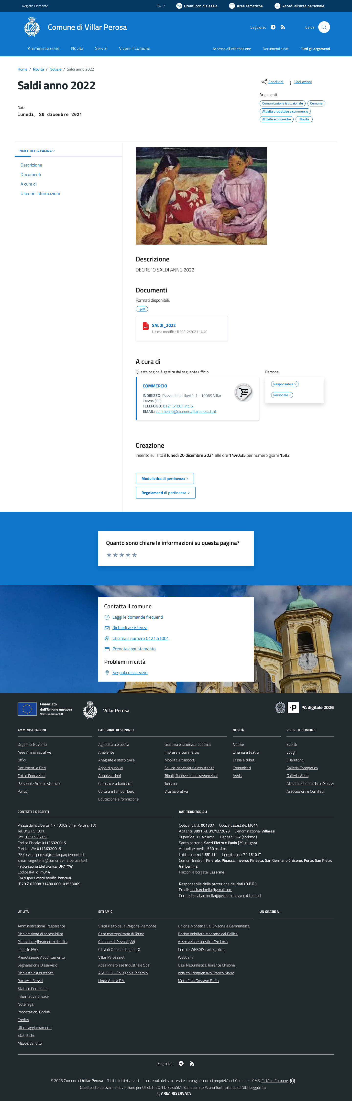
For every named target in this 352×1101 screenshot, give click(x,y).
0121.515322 (36, 837)
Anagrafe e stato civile (116, 760)
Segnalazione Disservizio (37, 965)
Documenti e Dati (32, 768)
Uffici (22, 760)
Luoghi (291, 752)
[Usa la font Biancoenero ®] (196, 6)
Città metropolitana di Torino (121, 934)
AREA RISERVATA (173, 1093)
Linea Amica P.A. (111, 981)
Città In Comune (275, 1080)
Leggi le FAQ (28, 949)
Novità (38, 69)
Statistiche (26, 1035)
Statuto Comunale (32, 988)
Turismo (171, 783)
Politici (23, 791)
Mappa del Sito (30, 1043)
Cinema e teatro (246, 752)
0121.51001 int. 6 (178, 406)
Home (22, 69)
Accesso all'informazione (232, 49)
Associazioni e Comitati (305, 791)
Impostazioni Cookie (34, 1012)
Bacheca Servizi (30, 981)
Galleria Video (297, 776)
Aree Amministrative (34, 752)
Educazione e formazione (118, 799)
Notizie (55, 69)
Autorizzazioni (109, 776)
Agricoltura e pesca (113, 744)
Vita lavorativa (176, 791)
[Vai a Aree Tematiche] (246, 6)
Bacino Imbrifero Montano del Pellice (208, 934)
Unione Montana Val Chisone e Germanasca (214, 926)
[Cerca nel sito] (324, 27)
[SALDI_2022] (146, 326)
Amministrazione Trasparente (41, 926)
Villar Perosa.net (111, 957)
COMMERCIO (155, 386)
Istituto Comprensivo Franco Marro (206, 973)
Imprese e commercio (182, 752)
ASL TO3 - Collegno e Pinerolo (123, 973)
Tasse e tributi (244, 760)
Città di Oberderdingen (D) (119, 949)
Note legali (26, 1004)
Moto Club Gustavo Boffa (198, 981)
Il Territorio (294, 760)
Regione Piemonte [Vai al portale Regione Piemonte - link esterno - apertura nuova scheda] (35, 5)
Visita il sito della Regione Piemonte (127, 926)
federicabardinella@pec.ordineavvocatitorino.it (224, 895)
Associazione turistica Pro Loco (203, 942)
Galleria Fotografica (302, 768)
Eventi (291, 744)
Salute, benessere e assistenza (189, 768)
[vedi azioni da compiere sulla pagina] (299, 82)
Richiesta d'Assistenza (36, 973)
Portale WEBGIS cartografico (201, 949)
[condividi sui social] (272, 82)
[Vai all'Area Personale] (299, 6)
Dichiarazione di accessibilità (40, 934)
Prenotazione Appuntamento (41, 957)
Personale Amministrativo (39, 783)
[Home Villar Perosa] (74, 27)
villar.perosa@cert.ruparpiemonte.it (56, 854)
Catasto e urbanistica (115, 783)
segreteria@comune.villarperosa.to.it (58, 860)
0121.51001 (34, 831)
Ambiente (106, 752)
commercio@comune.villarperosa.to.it (186, 411)
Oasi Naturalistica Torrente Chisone (206, 965)
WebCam (185, 957)
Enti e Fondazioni (31, 776)
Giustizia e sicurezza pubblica (188, 744)
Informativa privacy (33, 996)
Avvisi (237, 776)
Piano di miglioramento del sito (42, 942)
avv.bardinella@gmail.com (211, 890)
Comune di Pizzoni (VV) (116, 942)
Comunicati (242, 768)
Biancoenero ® (195, 1087)
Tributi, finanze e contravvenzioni (191, 776)
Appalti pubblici (110, 768)
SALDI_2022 (164, 325)
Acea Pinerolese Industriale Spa (123, 965)
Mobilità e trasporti (180, 760)
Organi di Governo (32, 744)
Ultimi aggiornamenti (35, 1027)
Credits (23, 1020)
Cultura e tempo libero (116, 791)
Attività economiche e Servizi (310, 783)
